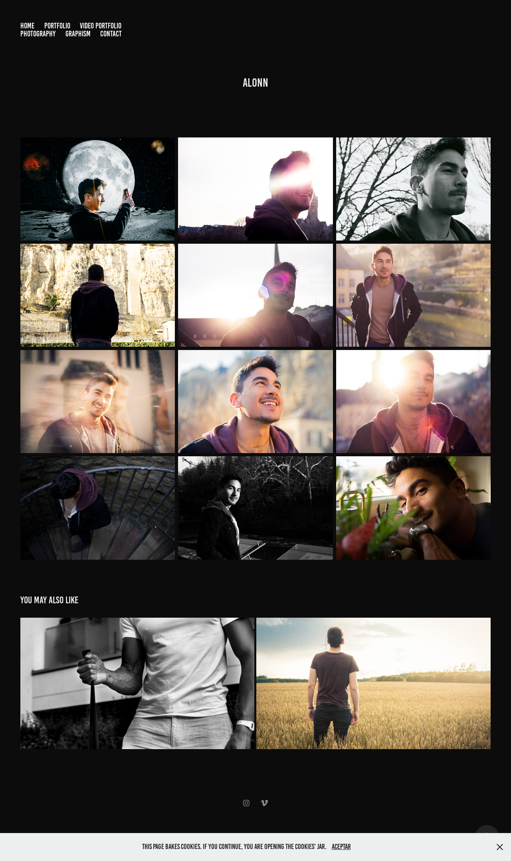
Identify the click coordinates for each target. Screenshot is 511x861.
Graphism (78, 34)
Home (27, 26)
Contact (111, 34)
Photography (37, 34)
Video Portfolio (100, 26)
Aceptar (341, 847)
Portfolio (57, 26)
